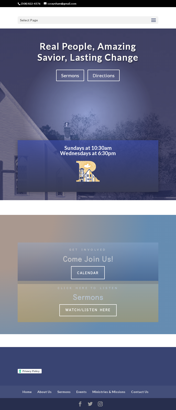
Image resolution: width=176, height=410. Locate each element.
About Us (44, 392)
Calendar (88, 272)
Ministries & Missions (108, 392)
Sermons (70, 75)
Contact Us (139, 392)
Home (27, 392)
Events (81, 392)
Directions (104, 75)
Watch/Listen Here (88, 309)
